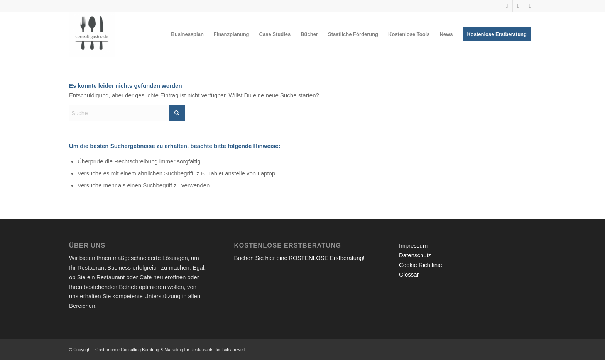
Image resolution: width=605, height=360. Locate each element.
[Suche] (127, 113)
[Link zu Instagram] (518, 6)
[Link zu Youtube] (506, 6)
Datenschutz (415, 255)
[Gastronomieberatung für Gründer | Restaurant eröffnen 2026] (92, 34)
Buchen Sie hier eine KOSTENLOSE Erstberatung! (299, 258)
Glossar (409, 274)
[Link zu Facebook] (530, 6)
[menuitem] (187, 34)
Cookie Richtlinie (420, 265)
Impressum (413, 245)
